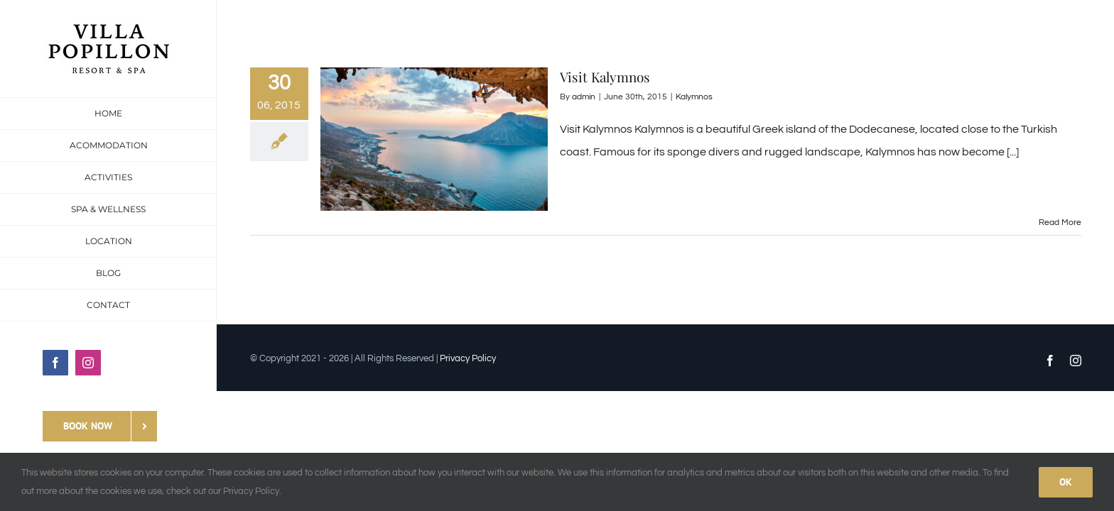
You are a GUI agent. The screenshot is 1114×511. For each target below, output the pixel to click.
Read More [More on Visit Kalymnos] (1060, 222)
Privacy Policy (468, 358)
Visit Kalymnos (605, 76)
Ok (1065, 482)
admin (583, 96)
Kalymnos (694, 96)
